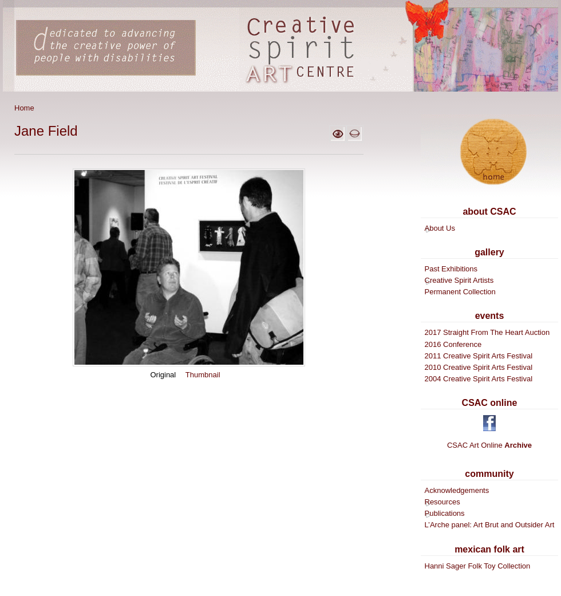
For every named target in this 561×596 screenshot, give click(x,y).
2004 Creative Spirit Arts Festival (479, 378)
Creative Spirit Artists (459, 280)
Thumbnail (202, 374)
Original (163, 374)
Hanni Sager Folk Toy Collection (478, 566)
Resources (442, 502)
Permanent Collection (460, 291)
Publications (445, 513)
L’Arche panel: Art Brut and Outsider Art (490, 524)
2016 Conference (453, 344)
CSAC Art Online (489, 445)
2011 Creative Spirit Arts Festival (479, 356)
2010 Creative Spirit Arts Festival (479, 367)
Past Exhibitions (451, 269)
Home (24, 108)
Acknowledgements (457, 490)
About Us (440, 228)
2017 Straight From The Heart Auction (487, 332)
